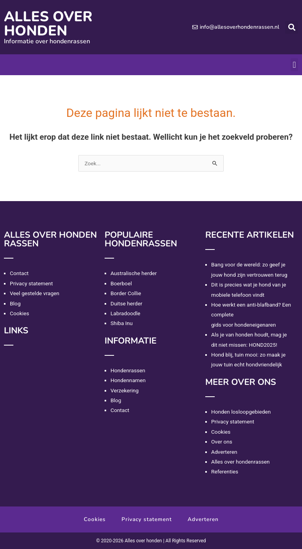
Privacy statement (31, 283)
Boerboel (121, 283)
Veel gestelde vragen (34, 293)
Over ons (221, 441)
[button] (291, 27)
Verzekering (124, 390)
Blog (15, 303)
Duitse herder (126, 303)
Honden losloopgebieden (241, 412)
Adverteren (224, 452)
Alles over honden (48, 24)
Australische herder (133, 273)
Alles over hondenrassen (240, 461)
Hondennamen (127, 380)
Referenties (224, 471)
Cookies (19, 313)
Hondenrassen (127, 370)
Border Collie (125, 293)
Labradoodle (125, 313)
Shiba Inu (121, 323)
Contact (19, 273)
